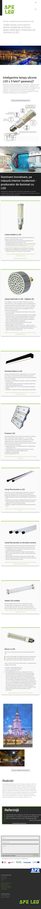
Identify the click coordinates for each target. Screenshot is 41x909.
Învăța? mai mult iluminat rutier (20, 258)
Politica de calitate (6, 887)
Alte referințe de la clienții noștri (19, 823)
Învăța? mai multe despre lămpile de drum (20, 100)
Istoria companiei (6, 883)
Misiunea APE (5, 884)
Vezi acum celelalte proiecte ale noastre (20, 770)
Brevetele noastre (6, 886)
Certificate (4, 889)
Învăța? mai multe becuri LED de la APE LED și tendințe (20, 692)
